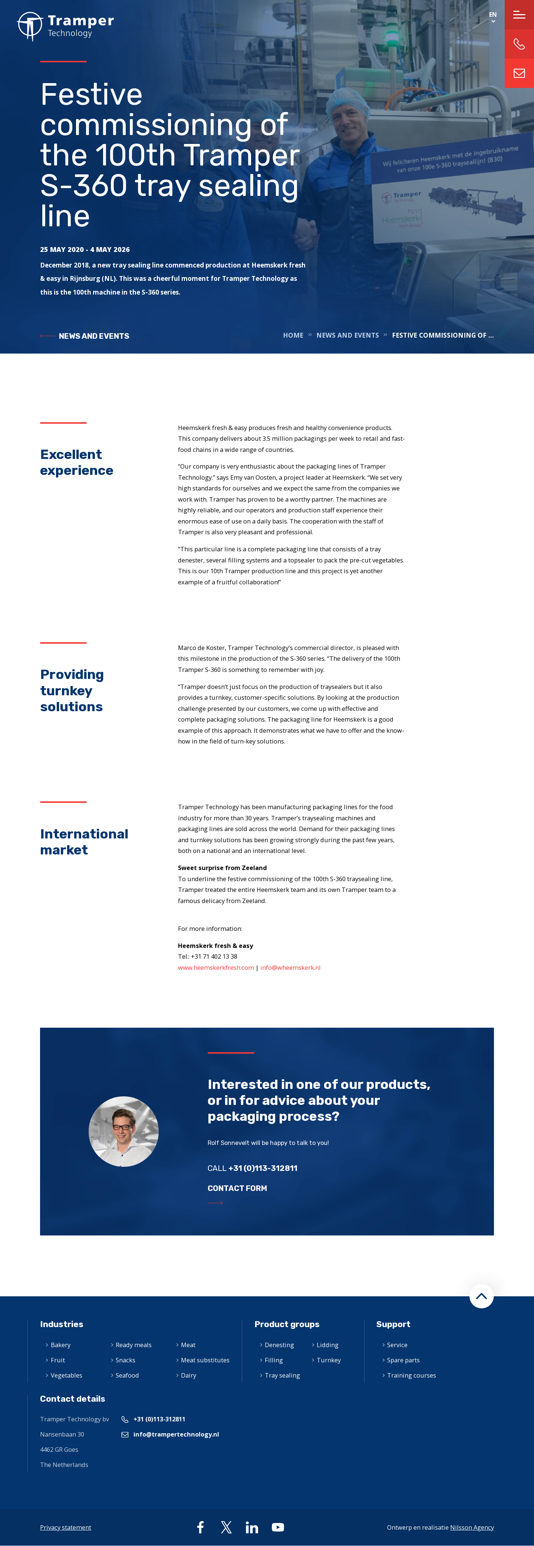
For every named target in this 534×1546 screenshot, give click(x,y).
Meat (188, 1344)
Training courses (411, 1375)
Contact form (237, 1188)
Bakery (60, 1344)
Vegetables (66, 1375)
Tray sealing (282, 1375)
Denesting (279, 1344)
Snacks (125, 1360)
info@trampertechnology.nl (519, 73)
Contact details (72, 1399)
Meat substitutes (205, 1360)
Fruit (58, 1360)
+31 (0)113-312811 (159, 1419)
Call (252, 1168)
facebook (200, 1527)
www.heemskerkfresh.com (217, 967)
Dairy (188, 1375)
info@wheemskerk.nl (290, 967)
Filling (274, 1360)
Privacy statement (65, 1527)
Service (397, 1344)
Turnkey (329, 1360)
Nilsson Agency (472, 1527)
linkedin (252, 1527)
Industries (61, 1324)
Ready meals (134, 1344)
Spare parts (403, 1360)
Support (393, 1324)
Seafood (127, 1375)
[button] (481, 1296)
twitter (226, 1527)
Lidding (328, 1344)
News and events (94, 336)
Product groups (287, 1324)
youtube (278, 1527)
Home (57, 26)
